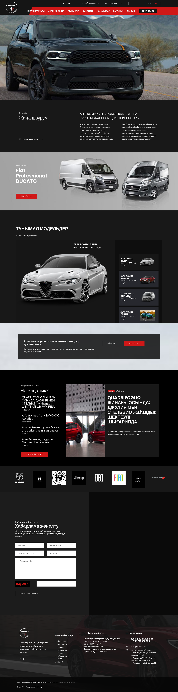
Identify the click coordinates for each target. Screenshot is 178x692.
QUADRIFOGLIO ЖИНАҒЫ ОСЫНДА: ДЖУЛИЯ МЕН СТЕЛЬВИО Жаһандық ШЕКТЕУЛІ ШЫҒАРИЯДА (39, 402)
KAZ (157, 3)
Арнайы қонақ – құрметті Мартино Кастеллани (38, 440)
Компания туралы (36, 11)
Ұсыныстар (73, 11)
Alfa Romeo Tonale (62, 651)
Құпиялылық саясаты (67, 682)
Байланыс (118, 11)
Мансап (131, 11)
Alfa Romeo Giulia (62, 657)
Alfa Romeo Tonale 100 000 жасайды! (40, 417)
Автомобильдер (56, 11)
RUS (149, 3)
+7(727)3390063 (92, 3)
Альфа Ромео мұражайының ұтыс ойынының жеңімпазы (40, 428)
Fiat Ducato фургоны (62, 645)
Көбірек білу (134, 343)
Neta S (60, 662)
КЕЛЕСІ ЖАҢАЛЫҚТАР (34, 454)
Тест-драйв (148, 11)
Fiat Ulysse (62, 641)
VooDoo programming (32, 687)
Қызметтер (88, 11)
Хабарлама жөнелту (29, 593)
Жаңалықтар (103, 11)
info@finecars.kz (116, 3)
